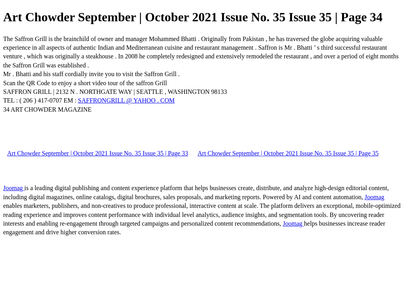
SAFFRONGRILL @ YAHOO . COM (126, 100)
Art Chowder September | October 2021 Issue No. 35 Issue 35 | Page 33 (97, 153)
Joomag (13, 188)
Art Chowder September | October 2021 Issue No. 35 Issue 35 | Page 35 (288, 153)
